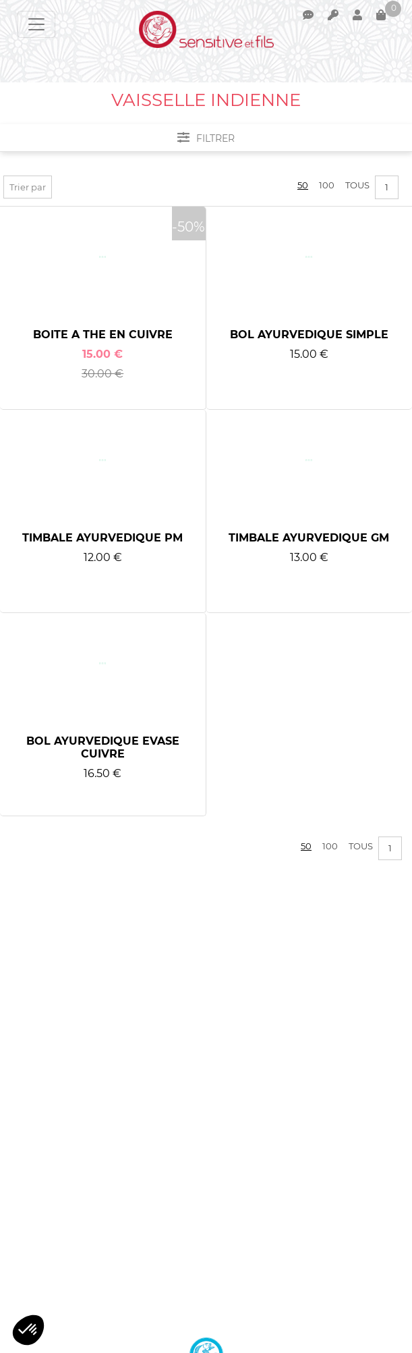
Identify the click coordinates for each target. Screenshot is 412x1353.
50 (302, 185)
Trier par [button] (27, 187)
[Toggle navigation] (36, 24)
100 (326, 185)
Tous (357, 185)
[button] (28, 1330)
